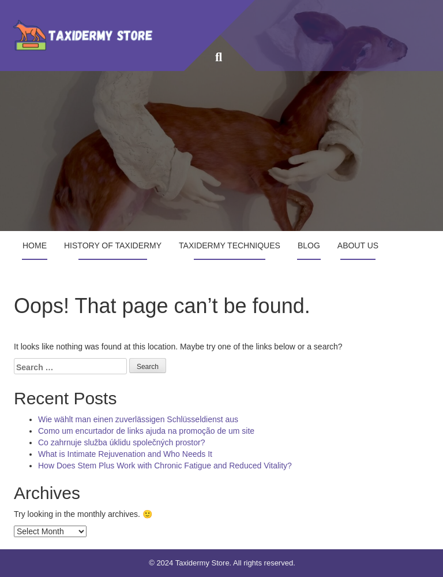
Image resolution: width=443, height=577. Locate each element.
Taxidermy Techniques (229, 245)
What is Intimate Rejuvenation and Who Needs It (125, 454)
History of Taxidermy (113, 245)
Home (34, 245)
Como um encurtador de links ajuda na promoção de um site (146, 430)
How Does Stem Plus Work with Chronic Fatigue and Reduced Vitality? (165, 465)
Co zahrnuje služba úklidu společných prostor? (121, 442)
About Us (357, 245)
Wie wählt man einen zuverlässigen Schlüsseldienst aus (138, 419)
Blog (309, 245)
